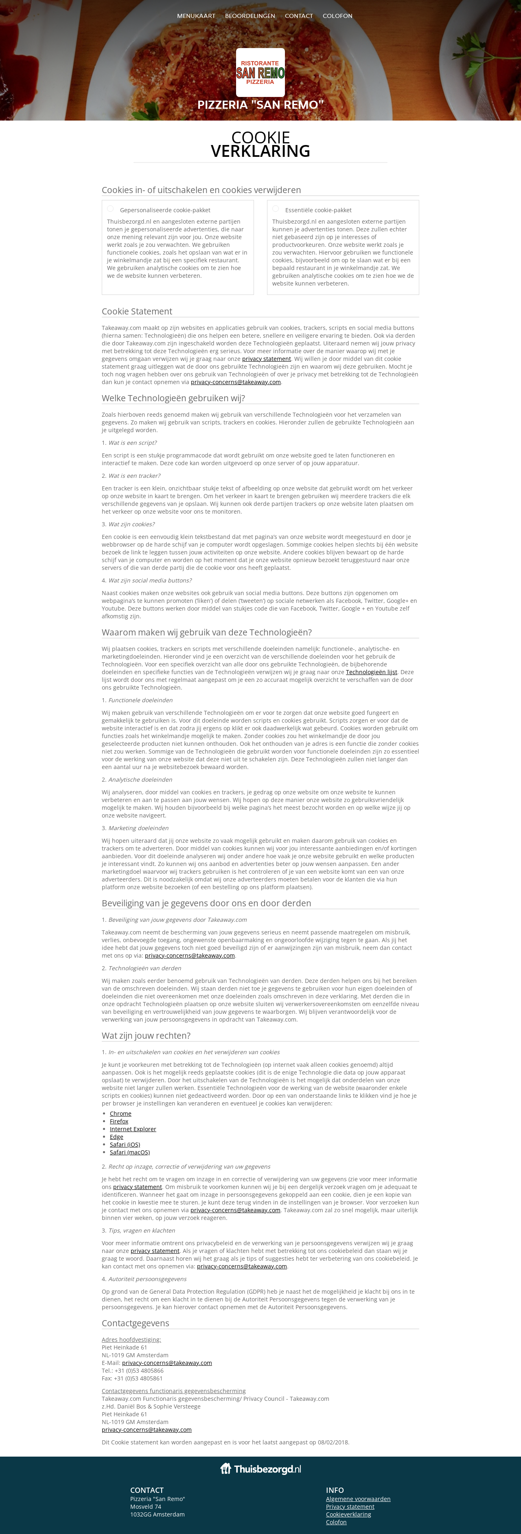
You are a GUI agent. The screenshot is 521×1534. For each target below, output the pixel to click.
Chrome (120, 1113)
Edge (116, 1137)
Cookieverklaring (348, 1514)
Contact (299, 15)
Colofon (336, 1522)
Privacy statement (350, 1506)
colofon (337, 15)
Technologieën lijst (371, 672)
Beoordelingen (250, 15)
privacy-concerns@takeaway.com (236, 382)
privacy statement (266, 359)
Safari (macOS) (130, 1152)
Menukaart (196, 15)
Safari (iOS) (125, 1144)
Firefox (119, 1121)
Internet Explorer (133, 1129)
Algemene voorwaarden (358, 1499)
